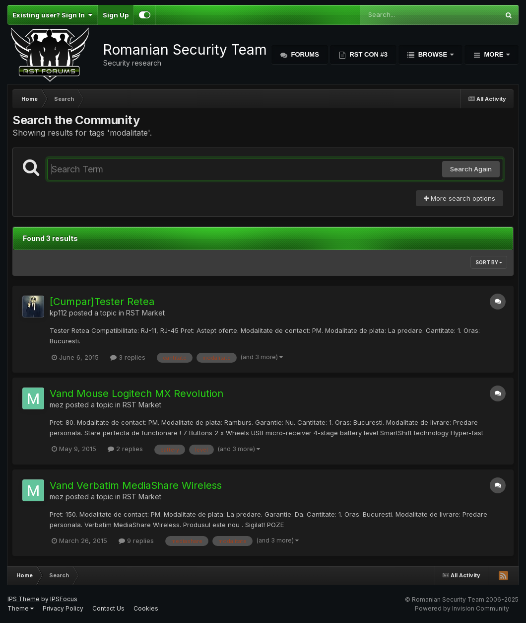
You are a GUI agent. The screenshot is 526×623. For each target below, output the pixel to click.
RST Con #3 (368, 54)
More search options (459, 198)
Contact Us (108, 608)
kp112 (58, 313)
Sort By (488, 262)
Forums (304, 54)
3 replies (127, 357)
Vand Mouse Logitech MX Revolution (136, 393)
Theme (20, 608)
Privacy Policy (63, 608)
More (493, 54)
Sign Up (116, 15)
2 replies (125, 449)
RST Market (145, 313)
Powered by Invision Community (462, 608)
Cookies (145, 608)
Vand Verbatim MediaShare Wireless (136, 485)
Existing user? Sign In (52, 15)
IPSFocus (63, 599)
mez (57, 404)
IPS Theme (23, 599)
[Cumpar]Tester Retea (102, 302)
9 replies (136, 541)
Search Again (471, 169)
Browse (432, 54)
